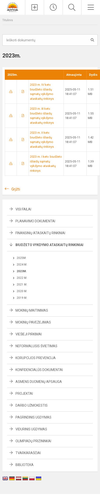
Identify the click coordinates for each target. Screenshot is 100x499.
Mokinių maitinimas (31, 310)
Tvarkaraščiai (28, 453)
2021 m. (22, 284)
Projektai (24, 393)
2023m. (22, 271)
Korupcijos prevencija (35, 358)
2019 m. (22, 297)
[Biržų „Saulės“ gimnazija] (12, 7)
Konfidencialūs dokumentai (39, 370)
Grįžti (15, 189)
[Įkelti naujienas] (34, 7)
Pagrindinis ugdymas (33, 417)
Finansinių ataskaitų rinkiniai (40, 233)
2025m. (21, 258)
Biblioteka (24, 465)
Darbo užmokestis (31, 405)
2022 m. (22, 278)
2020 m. (22, 291)
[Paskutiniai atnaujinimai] (53, 7)
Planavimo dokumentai (35, 221)
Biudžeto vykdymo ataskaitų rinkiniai (49, 245)
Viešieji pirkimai (28, 334)
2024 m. (22, 264)
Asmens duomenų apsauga (38, 382)
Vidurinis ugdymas (31, 429)
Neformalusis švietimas (36, 346)
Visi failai (23, 209)
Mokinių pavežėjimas (33, 322)
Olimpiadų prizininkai (33, 441)
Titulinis (7, 20)
